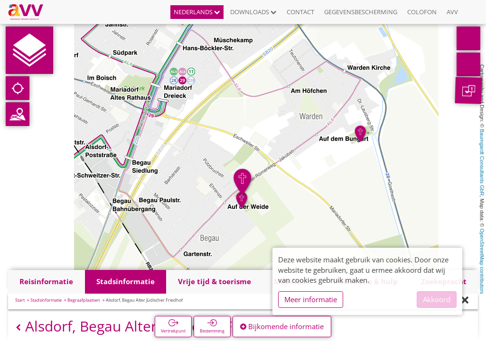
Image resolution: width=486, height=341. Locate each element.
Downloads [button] (253, 12)
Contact (300, 12)
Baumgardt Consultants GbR (482, 162)
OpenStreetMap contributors (482, 261)
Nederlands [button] (197, 12)
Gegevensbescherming (360, 12)
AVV (452, 12)
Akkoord (436, 299)
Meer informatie (310, 299)
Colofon (422, 12)
